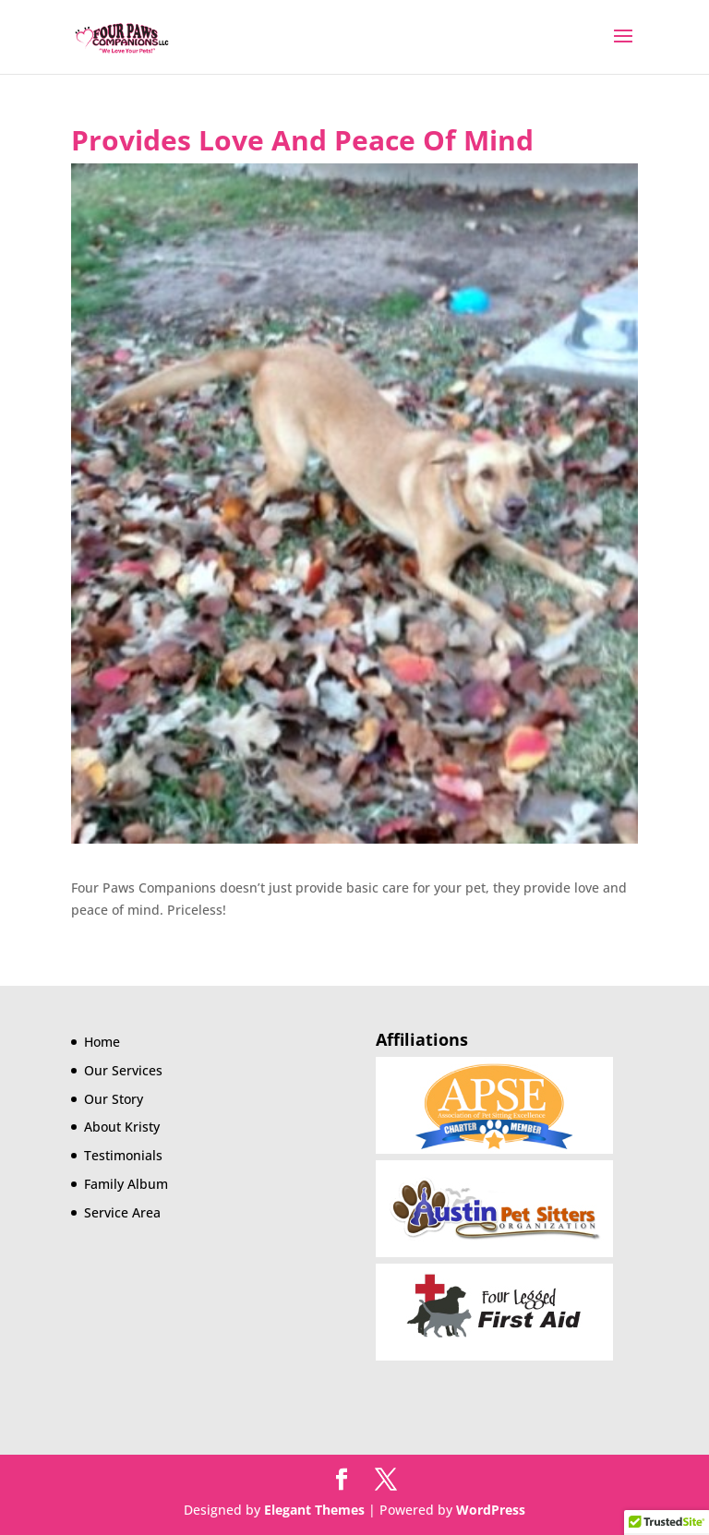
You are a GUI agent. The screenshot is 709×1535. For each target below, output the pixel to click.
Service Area (122, 1212)
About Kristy (122, 1126)
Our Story (113, 1099)
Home (102, 1041)
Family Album (126, 1184)
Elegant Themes (314, 1509)
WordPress (490, 1509)
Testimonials (123, 1155)
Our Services (123, 1070)
